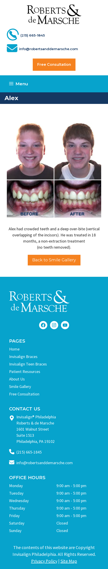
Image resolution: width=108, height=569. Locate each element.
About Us (17, 379)
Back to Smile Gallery (54, 260)
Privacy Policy (44, 561)
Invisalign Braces (23, 356)
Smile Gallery (20, 386)
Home (14, 349)
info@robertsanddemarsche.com (44, 462)
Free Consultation (54, 64)
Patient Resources (24, 371)
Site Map (68, 561)
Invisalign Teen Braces (28, 364)
